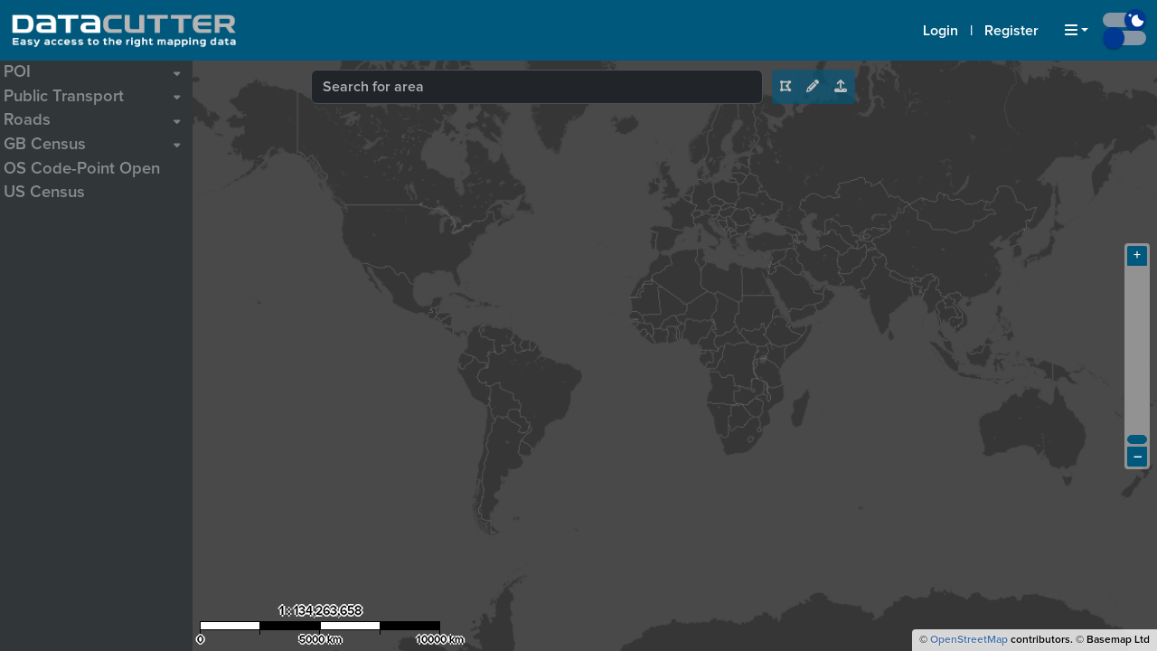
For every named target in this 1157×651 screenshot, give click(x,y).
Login (940, 31)
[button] (1077, 31)
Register (1011, 31)
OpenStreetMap (969, 640)
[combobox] (537, 87)
